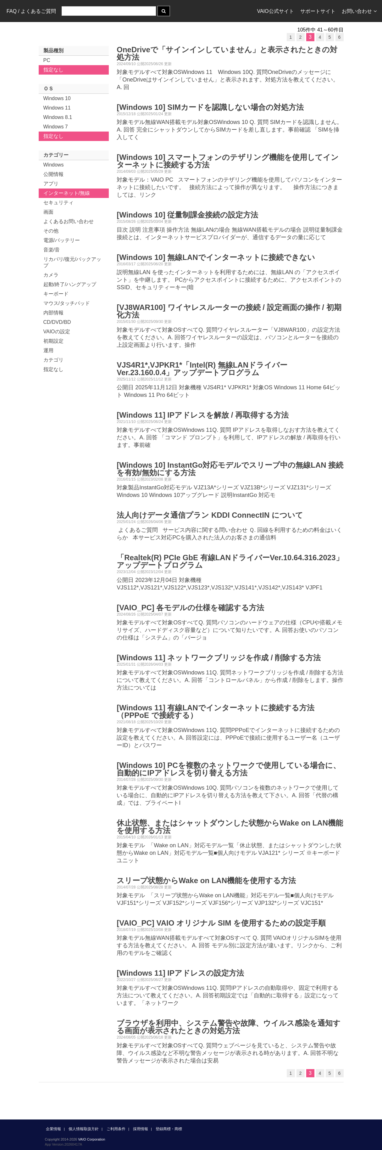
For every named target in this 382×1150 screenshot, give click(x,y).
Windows (53, 164)
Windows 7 (55, 126)
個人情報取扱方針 (84, 1129)
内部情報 (53, 312)
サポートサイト (317, 11)
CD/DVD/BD (57, 322)
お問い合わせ (359, 11)
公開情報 (53, 174)
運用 (48, 350)
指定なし (53, 69)
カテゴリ (53, 360)
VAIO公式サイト (275, 11)
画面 (48, 212)
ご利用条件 (116, 1129)
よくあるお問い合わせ (68, 221)
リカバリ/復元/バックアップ (72, 262)
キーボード (56, 293)
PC (46, 60)
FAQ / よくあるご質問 (31, 11)
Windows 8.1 (57, 117)
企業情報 (53, 1129)
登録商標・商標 (169, 1129)
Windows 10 (57, 98)
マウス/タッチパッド (66, 303)
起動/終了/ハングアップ (70, 284)
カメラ (50, 275)
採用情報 (140, 1129)
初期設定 (53, 341)
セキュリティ (58, 202)
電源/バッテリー (61, 240)
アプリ (50, 183)
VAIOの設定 (56, 331)
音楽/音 (51, 249)
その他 (50, 231)
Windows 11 (57, 107)
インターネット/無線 (66, 193)
